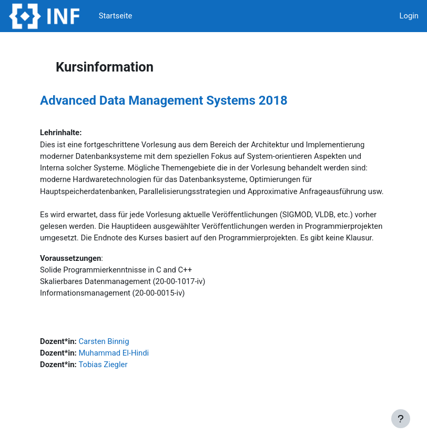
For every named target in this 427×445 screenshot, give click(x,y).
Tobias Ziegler (102, 364)
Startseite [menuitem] (116, 16)
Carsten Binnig (103, 341)
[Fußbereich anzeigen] (400, 418)
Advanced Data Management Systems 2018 (164, 100)
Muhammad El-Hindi (113, 353)
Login (409, 16)
